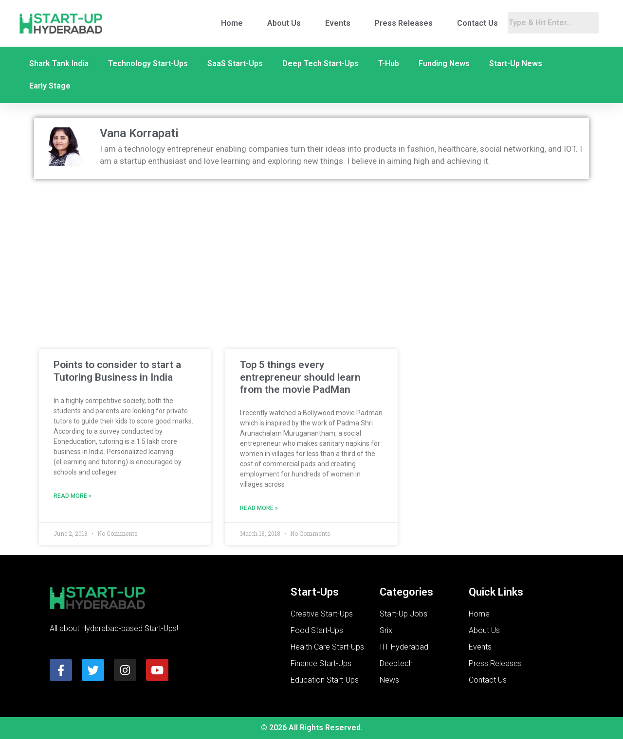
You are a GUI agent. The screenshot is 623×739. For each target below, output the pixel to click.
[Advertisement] (311, 257)
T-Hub (388, 63)
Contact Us (477, 23)
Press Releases (404, 23)
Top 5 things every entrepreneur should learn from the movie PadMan (300, 377)
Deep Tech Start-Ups (320, 63)
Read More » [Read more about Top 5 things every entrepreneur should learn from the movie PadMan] (259, 508)
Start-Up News (515, 63)
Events (337, 23)
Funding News (444, 63)
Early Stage (50, 85)
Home (232, 23)
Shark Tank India (59, 63)
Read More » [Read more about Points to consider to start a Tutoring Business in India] (73, 496)
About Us (284, 23)
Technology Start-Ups (148, 63)
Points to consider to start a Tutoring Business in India (117, 371)
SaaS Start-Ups (235, 63)
